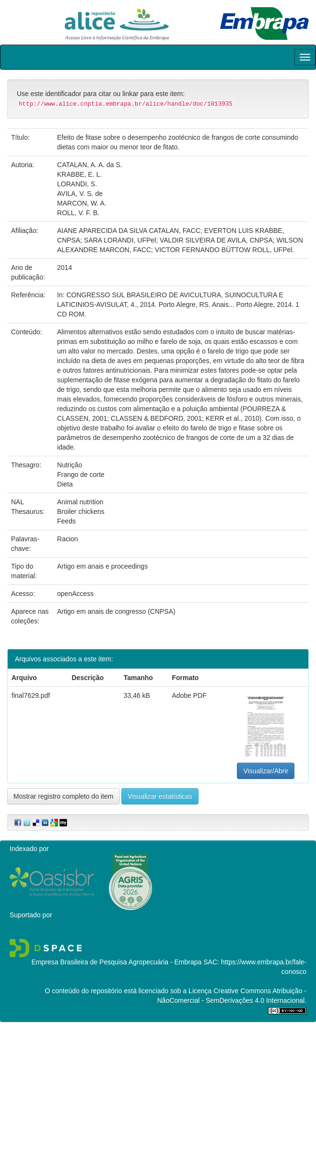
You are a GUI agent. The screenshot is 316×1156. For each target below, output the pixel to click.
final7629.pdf (31, 695)
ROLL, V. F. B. (78, 213)
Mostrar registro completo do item (63, 796)
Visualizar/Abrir (265, 771)
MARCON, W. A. (81, 203)
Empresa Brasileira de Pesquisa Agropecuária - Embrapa (116, 962)
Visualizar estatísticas (160, 796)
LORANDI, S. (77, 184)
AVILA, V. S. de (80, 193)
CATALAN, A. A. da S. (89, 165)
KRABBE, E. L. (79, 174)
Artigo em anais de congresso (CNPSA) (116, 611)
